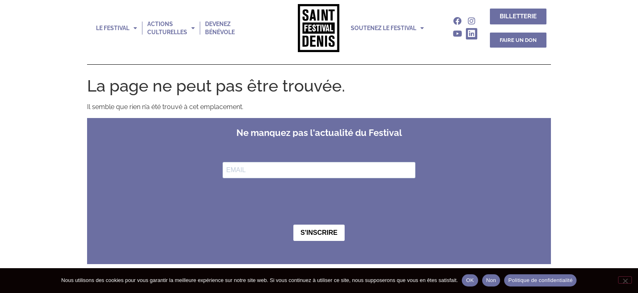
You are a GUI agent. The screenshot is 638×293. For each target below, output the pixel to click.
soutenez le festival (387, 28)
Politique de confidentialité (540, 280)
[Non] (625, 280)
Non (491, 280)
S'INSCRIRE (319, 232)
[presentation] (284, 202)
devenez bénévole (220, 28)
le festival (116, 28)
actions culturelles (171, 28)
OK (470, 280)
